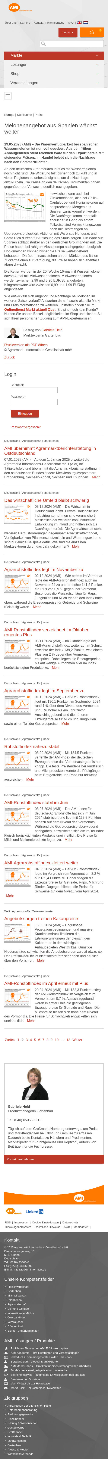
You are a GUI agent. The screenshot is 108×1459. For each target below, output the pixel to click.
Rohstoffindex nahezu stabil (31, 746)
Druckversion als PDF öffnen (26, 345)
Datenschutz (70, 1222)
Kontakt (38, 22)
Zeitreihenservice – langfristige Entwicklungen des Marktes (46, 1375)
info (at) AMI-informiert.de (30, 1269)
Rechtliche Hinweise (47, 1227)
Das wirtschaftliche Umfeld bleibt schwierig (46, 500)
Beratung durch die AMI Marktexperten (33, 1362)
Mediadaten (81, 1227)
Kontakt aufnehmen (20, 1159)
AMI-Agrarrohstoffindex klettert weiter (41, 862)
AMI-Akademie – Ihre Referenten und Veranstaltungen (43, 1353)
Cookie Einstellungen (45, 1222)
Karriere (25, 22)
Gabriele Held (52, 330)
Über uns (10, 22)
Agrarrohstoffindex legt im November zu (43, 569)
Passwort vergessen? (26, 427)
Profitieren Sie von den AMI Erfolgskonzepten (37, 1348)
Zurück (9, 357)
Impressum (21, 1222)
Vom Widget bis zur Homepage (28, 1383)
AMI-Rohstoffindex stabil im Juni (36, 802)
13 (68, 1040)
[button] (54, 56)
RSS (8, 1222)
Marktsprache (55, 22)
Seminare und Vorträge (23, 1379)
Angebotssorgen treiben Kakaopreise (41, 918)
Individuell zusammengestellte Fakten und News (39, 1357)
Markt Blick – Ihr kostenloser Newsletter (34, 1388)
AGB (67, 1227)
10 (57, 1040)
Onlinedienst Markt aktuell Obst (29, 309)
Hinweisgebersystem (18, 1227)
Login (68, 32)
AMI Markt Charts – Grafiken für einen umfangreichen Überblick (49, 1366)
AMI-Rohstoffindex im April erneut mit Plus (46, 983)
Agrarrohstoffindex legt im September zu (44, 690)
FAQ (71, 22)
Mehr (95, 477)
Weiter (77, 1040)
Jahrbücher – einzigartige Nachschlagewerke (37, 1370)
